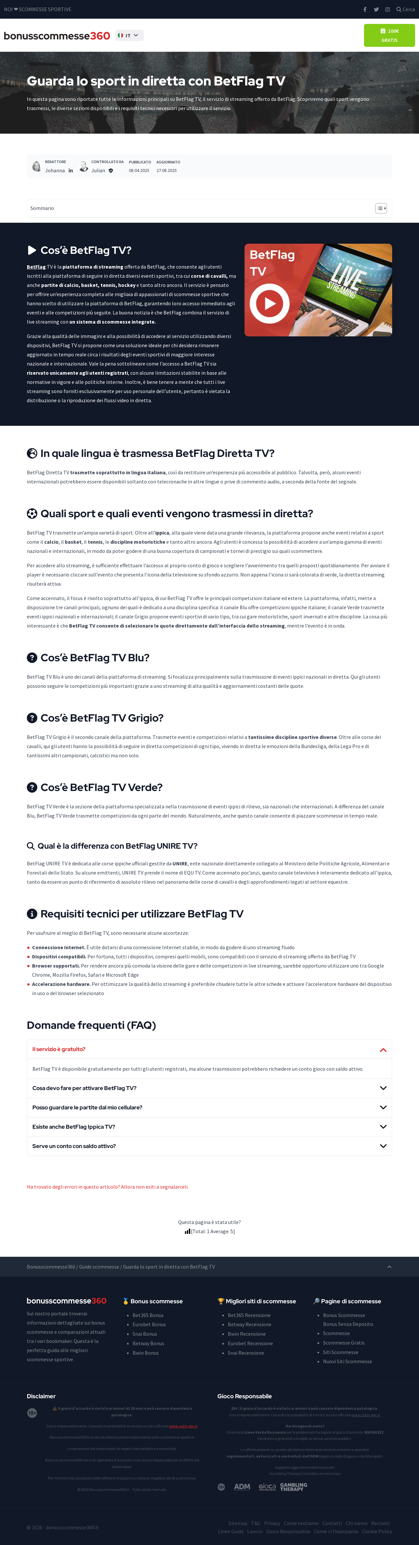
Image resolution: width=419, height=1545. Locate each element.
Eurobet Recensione (250, 1343)
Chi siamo (357, 1522)
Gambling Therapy (285, 1473)
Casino (337, 35)
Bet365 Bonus (148, 1315)
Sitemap (237, 1522)
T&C (256, 1522)
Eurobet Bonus (149, 1324)
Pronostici (311, 35)
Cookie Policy (377, 1530)
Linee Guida (231, 1530)
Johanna (55, 170)
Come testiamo (301, 1522)
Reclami (380, 1522)
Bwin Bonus (146, 1352)
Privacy (272, 1522)
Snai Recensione (246, 1352)
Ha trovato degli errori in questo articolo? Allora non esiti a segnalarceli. (108, 1187)
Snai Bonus (145, 1333)
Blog (356, 35)
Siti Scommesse (260, 35)
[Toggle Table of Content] (378, 208)
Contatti (332, 1522)
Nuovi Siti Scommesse (347, 1361)
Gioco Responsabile (288, 1530)
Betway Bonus (148, 1343)
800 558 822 (373, 1431)
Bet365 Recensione (249, 1315)
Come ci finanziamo (336, 1530)
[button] (117, 35)
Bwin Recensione (247, 1333)
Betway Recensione (249, 1324)
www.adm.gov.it (183, 1425)
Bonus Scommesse (149, 35)
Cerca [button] (405, 9)
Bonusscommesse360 (51, 1267)
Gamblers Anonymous (321, 1473)
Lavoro (255, 1530)
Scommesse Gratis (344, 1343)
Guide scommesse (99, 1267)
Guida (287, 35)
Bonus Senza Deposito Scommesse (201, 35)
